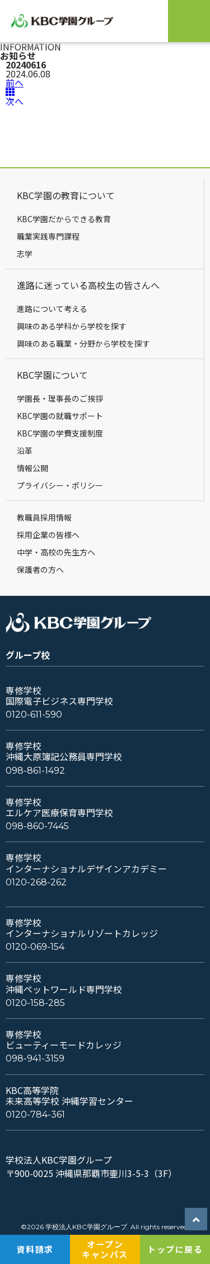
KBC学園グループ (68, 21)
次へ (15, 101)
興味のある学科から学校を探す (72, 326)
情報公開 (32, 468)
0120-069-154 (35, 946)
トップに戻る (175, 1249)
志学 (24, 253)
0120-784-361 (35, 1114)
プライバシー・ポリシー (60, 485)
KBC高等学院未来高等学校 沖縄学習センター (69, 1095)
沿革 (24, 450)
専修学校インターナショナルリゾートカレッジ (82, 928)
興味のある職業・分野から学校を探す (83, 343)
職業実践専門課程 (48, 236)
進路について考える (52, 308)
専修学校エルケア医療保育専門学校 (59, 807)
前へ (15, 82)
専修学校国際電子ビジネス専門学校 (59, 695)
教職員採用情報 (44, 517)
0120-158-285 (35, 1003)
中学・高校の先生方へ (56, 552)
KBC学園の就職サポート (60, 415)
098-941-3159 (35, 1058)
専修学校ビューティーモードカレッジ (64, 1039)
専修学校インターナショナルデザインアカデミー (86, 863)
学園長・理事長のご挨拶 (60, 398)
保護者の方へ (40, 569)
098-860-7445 (37, 826)
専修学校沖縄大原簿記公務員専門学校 (64, 751)
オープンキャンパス (105, 1249)
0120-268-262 (36, 882)
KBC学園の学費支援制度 (60, 433)
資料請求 (35, 1249)
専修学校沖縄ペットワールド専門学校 (64, 983)
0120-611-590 (34, 714)
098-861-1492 (35, 770)
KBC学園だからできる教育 (64, 218)
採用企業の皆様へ (48, 534)
